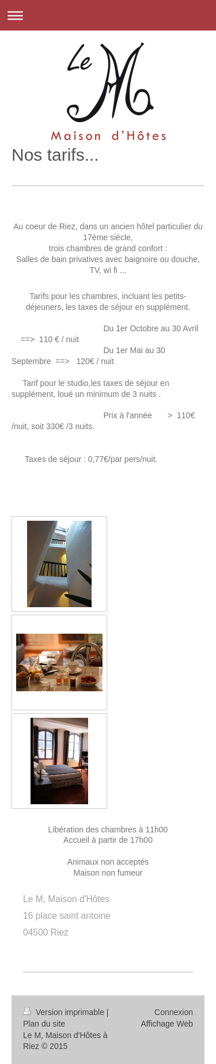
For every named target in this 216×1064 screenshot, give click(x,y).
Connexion (173, 1012)
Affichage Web (167, 1023)
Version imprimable (65, 1012)
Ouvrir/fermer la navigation (108, 15)
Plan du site (44, 1023)
